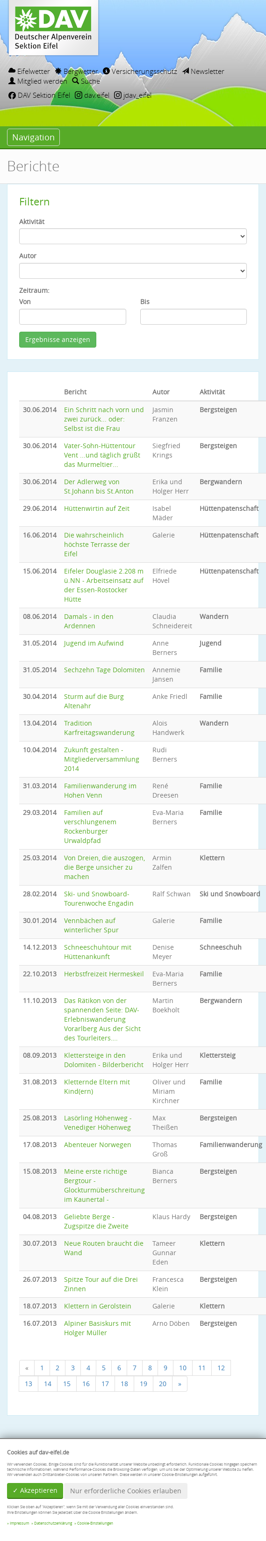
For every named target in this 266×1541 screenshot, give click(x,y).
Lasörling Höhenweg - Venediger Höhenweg (98, 1122)
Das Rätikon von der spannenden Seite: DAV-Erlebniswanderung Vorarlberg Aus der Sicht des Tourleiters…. (102, 1019)
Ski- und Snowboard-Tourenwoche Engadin (99, 898)
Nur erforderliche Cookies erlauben (125, 1490)
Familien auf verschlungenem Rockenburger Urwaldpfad (90, 826)
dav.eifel (92, 95)
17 (105, 1383)
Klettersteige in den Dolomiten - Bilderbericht (104, 1060)
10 (183, 1367)
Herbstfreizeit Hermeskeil (104, 973)
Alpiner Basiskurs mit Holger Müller (97, 1328)
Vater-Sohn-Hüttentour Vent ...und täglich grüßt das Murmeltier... (102, 455)
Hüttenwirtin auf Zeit (96, 508)
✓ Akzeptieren (35, 1490)
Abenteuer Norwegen (97, 1144)
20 (162, 1383)
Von (25, 301)
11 (202, 1367)
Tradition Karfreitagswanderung (99, 728)
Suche (86, 81)
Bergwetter (76, 71)
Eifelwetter (29, 71)
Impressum (19, 1523)
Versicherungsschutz (140, 71)
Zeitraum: (34, 290)
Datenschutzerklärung (53, 1523)
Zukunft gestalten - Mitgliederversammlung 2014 (101, 759)
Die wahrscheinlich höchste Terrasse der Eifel (97, 544)
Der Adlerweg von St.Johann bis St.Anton (99, 486)
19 (143, 1383)
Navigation (33, 137)
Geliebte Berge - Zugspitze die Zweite (96, 1221)
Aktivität (31, 221)
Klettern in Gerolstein (97, 1305)
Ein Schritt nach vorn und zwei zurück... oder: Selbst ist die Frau (104, 419)
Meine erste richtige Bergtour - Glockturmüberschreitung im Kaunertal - (104, 1185)
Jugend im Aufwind (94, 643)
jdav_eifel (132, 95)
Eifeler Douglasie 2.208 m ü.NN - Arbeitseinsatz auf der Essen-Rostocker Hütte (104, 585)
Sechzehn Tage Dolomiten (104, 669)
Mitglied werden (37, 81)
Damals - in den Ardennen (89, 621)
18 (124, 1383)
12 (221, 1367)
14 (47, 1383)
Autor (27, 255)
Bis (145, 301)
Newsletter (203, 71)
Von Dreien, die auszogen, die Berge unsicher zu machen (104, 867)
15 (67, 1383)
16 (86, 1383)
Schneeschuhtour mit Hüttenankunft (97, 952)
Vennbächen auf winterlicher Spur (91, 925)
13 (28, 1383)
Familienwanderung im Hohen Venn (100, 790)
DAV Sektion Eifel (39, 95)
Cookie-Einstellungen (95, 1523)
